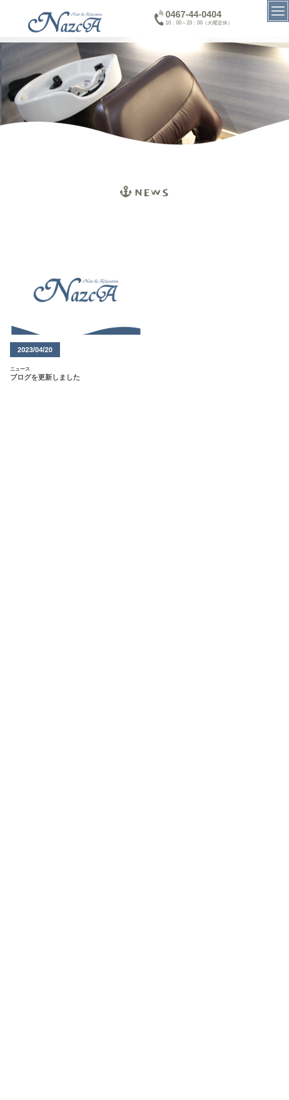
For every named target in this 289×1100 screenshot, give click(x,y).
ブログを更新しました (45, 377)
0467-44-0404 (194, 14)
